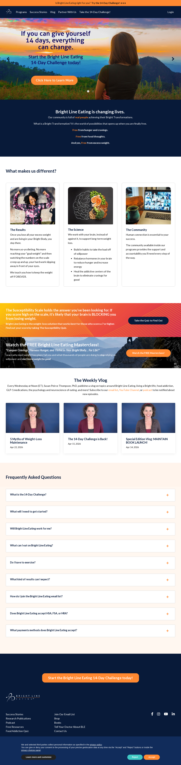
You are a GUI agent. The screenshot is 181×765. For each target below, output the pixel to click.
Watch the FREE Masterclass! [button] (148, 355)
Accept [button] (151, 757)
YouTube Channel (129, 392)
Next (173, 59)
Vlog (52, 12)
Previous (7, 59)
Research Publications (18, 728)
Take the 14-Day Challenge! (94, 12)
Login (170, 12)
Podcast (10, 732)
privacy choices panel (31, 750)
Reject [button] (135, 757)
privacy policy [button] (96, 745)
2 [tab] (92, 91)
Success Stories (38, 12)
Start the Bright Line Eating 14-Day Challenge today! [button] (90, 687)
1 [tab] (88, 91)
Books (57, 732)
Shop (57, 728)
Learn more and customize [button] (38, 757)
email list (113, 392)
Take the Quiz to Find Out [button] (148, 322)
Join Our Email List (64, 724)
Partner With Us (67, 12)
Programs (21, 12)
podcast (147, 392)
